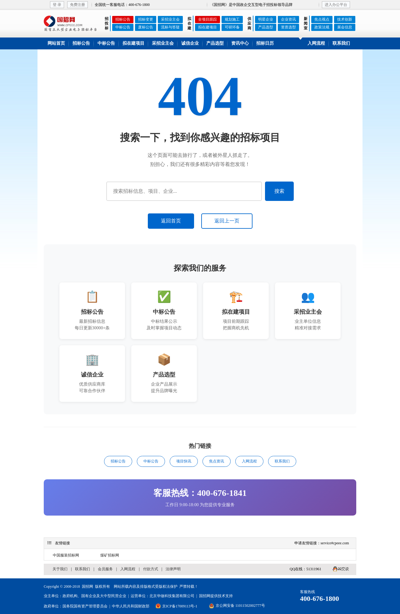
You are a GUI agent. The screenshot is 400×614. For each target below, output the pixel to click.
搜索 (279, 191)
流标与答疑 (170, 27)
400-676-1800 (319, 598)
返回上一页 (226, 220)
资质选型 (288, 27)
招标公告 (122, 19)
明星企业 (265, 19)
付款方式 (150, 569)
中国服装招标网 (66, 555)
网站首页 (56, 43)
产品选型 (265, 27)
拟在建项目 (207, 27)
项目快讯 (183, 461)
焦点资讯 (216, 461)
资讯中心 (240, 43)
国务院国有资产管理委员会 (85, 606)
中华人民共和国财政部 (130, 606)
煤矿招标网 (109, 555)
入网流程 (316, 43)
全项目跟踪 (207, 19)
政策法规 (321, 27)
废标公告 (145, 27)
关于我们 (60, 569)
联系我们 (341, 43)
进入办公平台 (336, 4)
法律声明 (173, 569)
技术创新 (344, 19)
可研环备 (232, 27)
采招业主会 (170, 19)
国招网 (87, 586)
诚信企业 (190, 43)
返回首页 (171, 220)
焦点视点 (321, 19)
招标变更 (145, 19)
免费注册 (77, 4)
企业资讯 (288, 19)
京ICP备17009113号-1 (179, 606)
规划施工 (232, 19)
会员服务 (105, 569)
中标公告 (122, 27)
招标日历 (265, 43)
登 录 (57, 4)
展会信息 (344, 27)
